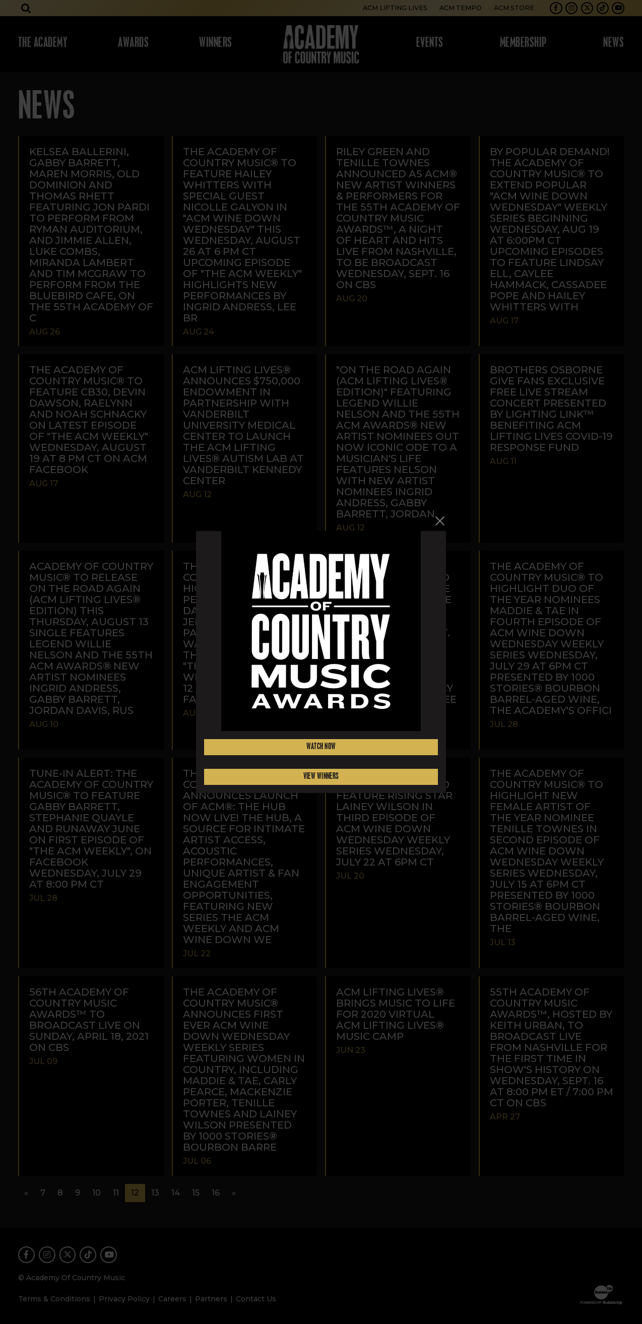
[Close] (440, 521)
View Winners (321, 776)
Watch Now (321, 747)
